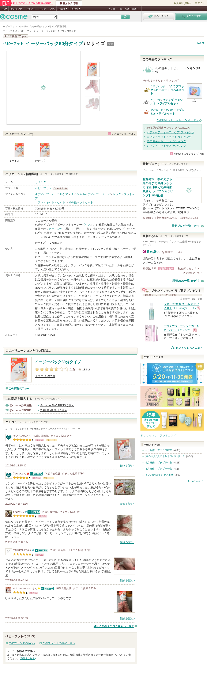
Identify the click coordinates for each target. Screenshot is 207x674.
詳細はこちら (27, 658)
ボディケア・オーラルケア (51, 194)
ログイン (200, 3)
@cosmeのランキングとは (188, 153)
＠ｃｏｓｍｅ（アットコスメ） (159, 435)
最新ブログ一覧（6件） (186, 225)
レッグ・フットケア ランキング (166, 145)
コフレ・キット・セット (50, 202)
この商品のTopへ (19, 388)
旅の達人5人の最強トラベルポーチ (165, 456)
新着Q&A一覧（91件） (186, 280)
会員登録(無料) (182, 3)
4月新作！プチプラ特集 (159, 468)
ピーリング (56, 228)
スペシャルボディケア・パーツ (90, 194)
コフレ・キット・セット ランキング (169, 136)
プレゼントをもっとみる (185, 347)
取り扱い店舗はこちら (53, 410)
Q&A (52, 8)
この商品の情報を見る (15, 36)
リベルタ (40, 182)
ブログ (42, 8)
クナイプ (155, 100)
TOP (4, 8)
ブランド (30, 8)
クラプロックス (159, 86)
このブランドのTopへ (22, 643)
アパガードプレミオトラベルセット (167, 111)
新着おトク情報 (69, 3)
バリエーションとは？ (124, 133)
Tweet (200, 43)
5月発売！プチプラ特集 (159, 462)
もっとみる (194, 480)
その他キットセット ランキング (166, 141)
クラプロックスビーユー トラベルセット (167, 90)
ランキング (16, 8)
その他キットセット (80, 202)
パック (86, 224)
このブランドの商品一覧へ (58, 643)
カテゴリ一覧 (115, 9)
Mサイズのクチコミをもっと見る (114, 626)
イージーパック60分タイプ (54, 43)
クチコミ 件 (45, 376)
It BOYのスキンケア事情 (159, 474)
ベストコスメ (132, 9)
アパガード (156, 110)
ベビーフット (13, 44)
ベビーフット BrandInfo (62, 188)
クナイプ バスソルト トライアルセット (166, 102)
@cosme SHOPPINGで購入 (57, 405)
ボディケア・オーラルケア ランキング (170, 132)
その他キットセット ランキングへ (178, 120)
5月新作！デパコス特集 (159, 450)
